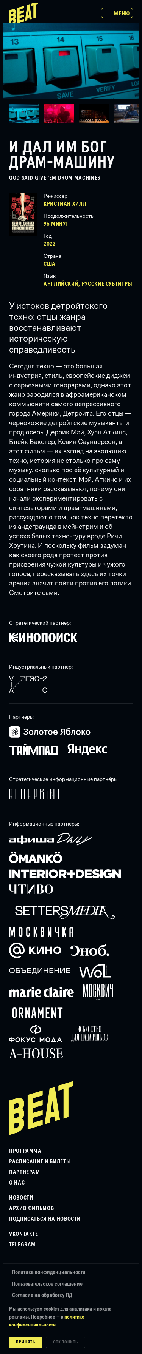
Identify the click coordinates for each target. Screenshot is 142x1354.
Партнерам (24, 1172)
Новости (21, 1198)
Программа (25, 1151)
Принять (25, 1342)
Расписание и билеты (40, 1161)
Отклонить (65, 1342)
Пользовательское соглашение (47, 1284)
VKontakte (23, 1234)
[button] (61, 113)
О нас (17, 1183)
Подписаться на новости (45, 1219)
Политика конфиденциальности (49, 1272)
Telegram (22, 1245)
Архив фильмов (31, 1208)
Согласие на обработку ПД (42, 1295)
